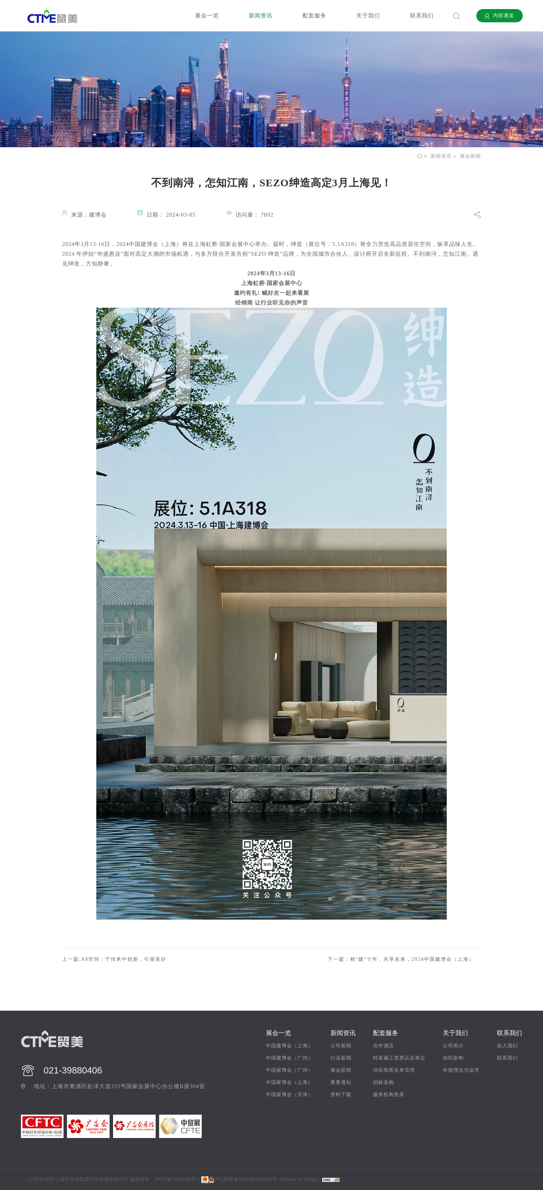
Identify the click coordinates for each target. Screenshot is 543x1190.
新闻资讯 (261, 15)
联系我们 (422, 15)
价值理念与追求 (461, 1070)
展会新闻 (470, 156)
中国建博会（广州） (289, 1058)
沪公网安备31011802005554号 (242, 1179)
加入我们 (507, 1045)
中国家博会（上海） (289, 1082)
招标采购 (383, 1082)
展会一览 (207, 15)
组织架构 (453, 1058)
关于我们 (368, 15)
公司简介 (453, 1045)
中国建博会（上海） (289, 1045)
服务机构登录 (388, 1094)
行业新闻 (340, 1058)
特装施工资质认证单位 (399, 1058)
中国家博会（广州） (289, 1070)
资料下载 (340, 1094)
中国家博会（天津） (289, 1094)
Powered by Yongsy (299, 1179)
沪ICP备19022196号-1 (177, 1179)
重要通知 (340, 1082)
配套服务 (314, 15)
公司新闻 (340, 1045)
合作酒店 (383, 1045)
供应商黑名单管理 (394, 1070)
